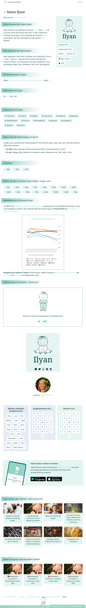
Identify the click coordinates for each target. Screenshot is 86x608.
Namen (61, 54)
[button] (28, 350)
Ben (18, 434)
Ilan (33, 80)
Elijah (36, 30)
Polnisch (25, 121)
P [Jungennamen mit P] (33, 427)
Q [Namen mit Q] (65, 427)
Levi (15, 416)
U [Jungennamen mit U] (33, 431)
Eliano (64, 187)
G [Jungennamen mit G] (38, 418)
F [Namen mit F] (60, 418)
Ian (41, 80)
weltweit (17, 275)
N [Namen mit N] (73, 422)
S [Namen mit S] (73, 427)
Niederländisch (11, 121)
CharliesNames (10, 597)
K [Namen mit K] (60, 422)
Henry (8, 447)
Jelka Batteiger (47, 395)
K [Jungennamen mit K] (33, 422)
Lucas (21, 438)
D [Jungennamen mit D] (46, 414)
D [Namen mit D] (73, 414)
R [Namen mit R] (69, 427)
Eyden (56, 192)
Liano (9, 192)
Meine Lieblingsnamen (74, 606)
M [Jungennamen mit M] (42, 422)
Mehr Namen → (19, 447)
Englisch (34, 116)
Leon (8, 425)
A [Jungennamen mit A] (33, 414)
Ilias (36, 192)
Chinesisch (9, 116)
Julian (22, 425)
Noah (23, 420)
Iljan (17, 169)
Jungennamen (63, 45)
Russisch (53, 121)
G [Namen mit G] (65, 418)
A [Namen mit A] (60, 414)
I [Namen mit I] (73, 418)
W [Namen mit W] (69, 431)
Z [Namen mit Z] (69, 436)
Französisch (47, 116)
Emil (15, 429)
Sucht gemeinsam (57, 606)
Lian (37, 80)
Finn (21, 416)
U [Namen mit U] (60, 431)
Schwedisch (66, 121)
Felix (12, 434)
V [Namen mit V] (64, 431)
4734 (61, 63)
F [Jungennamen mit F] (33, 418)
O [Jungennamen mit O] (51, 422)
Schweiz (7, 275)
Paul (22, 443)
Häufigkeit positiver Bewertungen (29, 206)
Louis (22, 429)
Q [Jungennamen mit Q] (38, 427)
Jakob (16, 443)
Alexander (12, 438)
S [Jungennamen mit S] (46, 427)
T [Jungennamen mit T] (51, 427)
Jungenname (20, 17)
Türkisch (21, 125)
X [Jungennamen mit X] (46, 431)
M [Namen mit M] (69, 422)
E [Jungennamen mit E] (51, 414)
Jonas (9, 429)
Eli (14, 80)
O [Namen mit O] (78, 422)
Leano (66, 192)
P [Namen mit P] (60, 427)
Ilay (75, 192)
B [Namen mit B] (64, 414)
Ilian (8, 169)
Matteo (8, 420)
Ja (39, 321)
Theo (15, 425)
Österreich (71, 272)
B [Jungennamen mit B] (38, 414)
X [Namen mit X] (73, 431)
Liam (44, 187)
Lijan (18, 192)
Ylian (26, 169)
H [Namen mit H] (69, 418)
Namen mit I (71, 54)
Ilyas (45, 35)
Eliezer (23, 80)
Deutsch (22, 116)
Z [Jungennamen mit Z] (42, 436)
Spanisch (9, 125)
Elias (45, 30)
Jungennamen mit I (65, 49)
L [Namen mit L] (64, 422)
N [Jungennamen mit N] (46, 422)
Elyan (74, 187)
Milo (8, 443)
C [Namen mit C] (69, 414)
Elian (18, 80)
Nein (45, 321)
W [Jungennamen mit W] (42, 431)
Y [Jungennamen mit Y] (51, 431)
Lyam (46, 192)
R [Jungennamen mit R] (42, 427)
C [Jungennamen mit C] (42, 414)
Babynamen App (64, 467)
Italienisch (60, 116)
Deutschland (61, 272)
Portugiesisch (39, 121)
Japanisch (73, 116)
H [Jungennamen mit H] (42, 418)
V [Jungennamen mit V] (38, 431)
